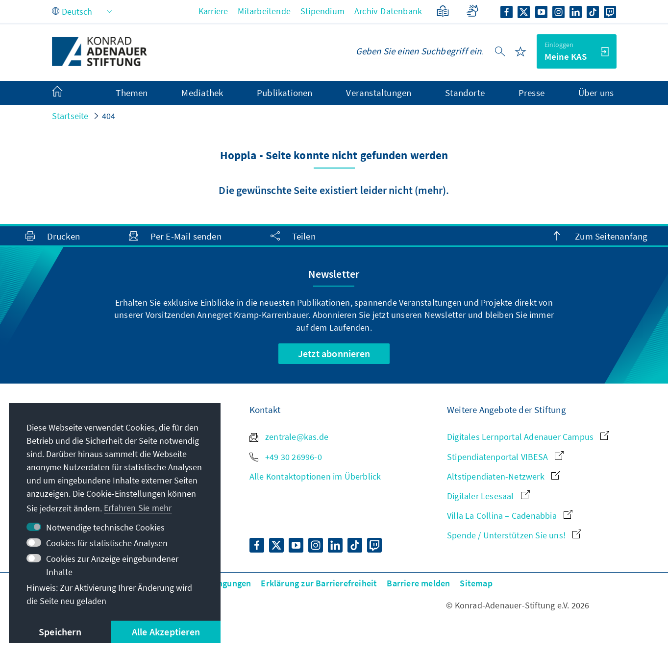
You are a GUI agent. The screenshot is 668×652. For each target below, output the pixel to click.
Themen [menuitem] (132, 92)
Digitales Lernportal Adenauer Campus (528, 436)
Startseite (70, 115)
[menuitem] (67, 93)
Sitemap (476, 583)
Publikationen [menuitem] (285, 92)
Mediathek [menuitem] (202, 92)
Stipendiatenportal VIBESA (505, 456)
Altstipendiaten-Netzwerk (503, 476)
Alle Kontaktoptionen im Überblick (315, 476)
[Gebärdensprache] (472, 11)
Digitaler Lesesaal (488, 496)
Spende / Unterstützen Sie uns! (514, 535)
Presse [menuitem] (531, 92)
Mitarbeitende (264, 11)
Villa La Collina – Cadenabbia (509, 515)
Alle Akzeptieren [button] (166, 632)
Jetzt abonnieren (334, 353)
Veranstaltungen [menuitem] (378, 92)
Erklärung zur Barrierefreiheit (319, 583)
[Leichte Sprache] (442, 11)
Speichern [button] (60, 632)
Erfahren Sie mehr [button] (138, 507)
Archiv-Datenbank (388, 11)
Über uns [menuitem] (596, 92)
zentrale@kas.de (288, 436)
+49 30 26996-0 (285, 456)
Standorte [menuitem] (465, 92)
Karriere (213, 11)
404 (109, 115)
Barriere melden (418, 583)
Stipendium (322, 11)
